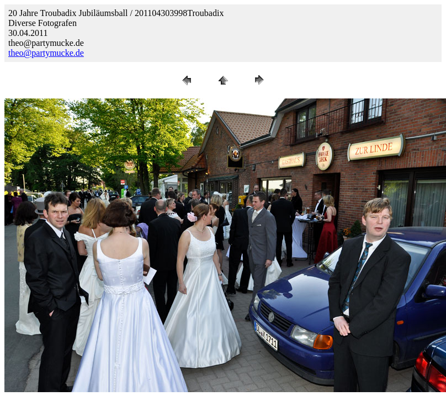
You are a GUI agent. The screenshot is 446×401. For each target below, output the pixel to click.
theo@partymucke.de (46, 53)
